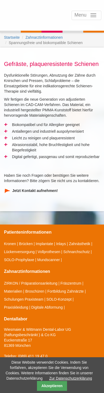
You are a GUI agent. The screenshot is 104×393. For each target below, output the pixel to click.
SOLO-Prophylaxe (19, 260)
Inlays (61, 244)
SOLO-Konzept (59, 299)
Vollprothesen (49, 252)
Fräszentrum (70, 283)
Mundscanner (48, 260)
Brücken (26, 244)
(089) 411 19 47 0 (33, 356)
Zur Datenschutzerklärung (70, 378)
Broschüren (34, 291)
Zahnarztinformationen (44, 37)
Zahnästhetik (79, 244)
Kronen (10, 244)
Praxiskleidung (16, 307)
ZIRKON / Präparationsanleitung (30, 283)
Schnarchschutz (76, 252)
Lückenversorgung (19, 252)
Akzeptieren (52, 386)
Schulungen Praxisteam (23, 299)
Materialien (13, 291)
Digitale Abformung (47, 307)
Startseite (12, 37)
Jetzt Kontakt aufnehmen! (35, 190)
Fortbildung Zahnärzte (65, 291)
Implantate (44, 244)
